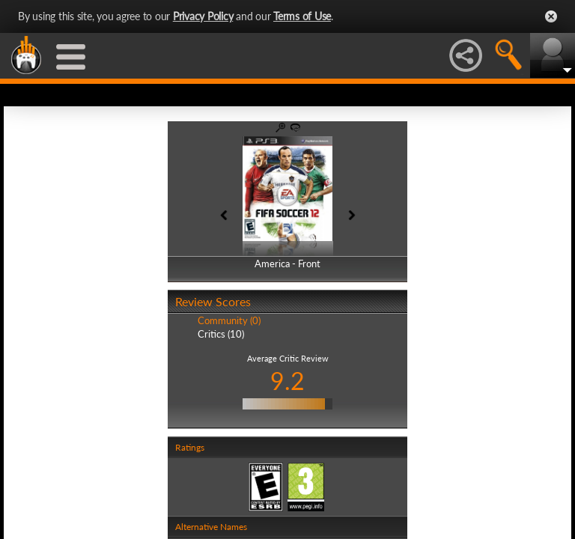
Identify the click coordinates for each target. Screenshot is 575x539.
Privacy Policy (203, 16)
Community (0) (229, 320)
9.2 (287, 380)
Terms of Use (302, 16)
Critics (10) (221, 334)
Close (551, 16)
